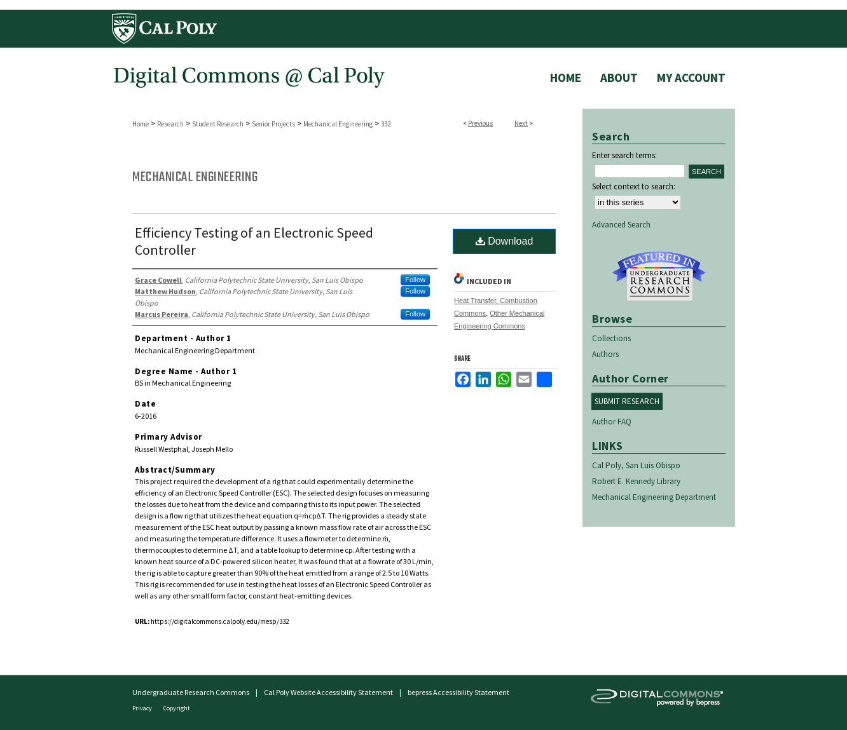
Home (140, 123)
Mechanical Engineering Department (654, 497)
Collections (611, 338)
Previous (480, 123)
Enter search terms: (624, 155)
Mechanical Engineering (338, 123)
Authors (605, 354)
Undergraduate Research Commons (658, 276)
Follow (415, 279)
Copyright (176, 708)
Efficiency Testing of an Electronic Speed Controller (254, 241)
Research (170, 123)
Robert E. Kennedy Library (636, 481)
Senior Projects (273, 123)
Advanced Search (621, 224)
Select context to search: (633, 186)
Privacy (142, 708)
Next (521, 123)
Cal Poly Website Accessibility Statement (328, 692)
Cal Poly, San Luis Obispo (636, 465)
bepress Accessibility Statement (458, 692)
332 (385, 123)
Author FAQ (611, 421)
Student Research (218, 123)
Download (505, 241)
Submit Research (627, 401)
